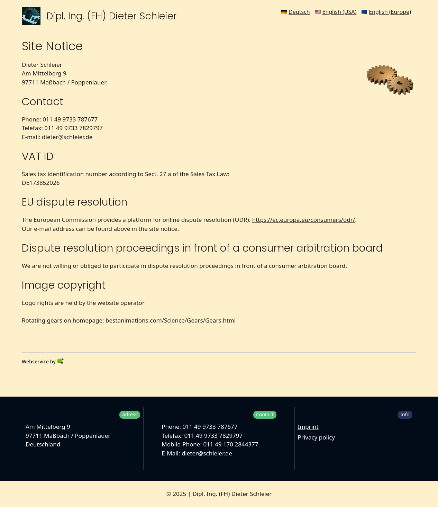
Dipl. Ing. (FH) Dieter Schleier (111, 16)
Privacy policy (316, 437)
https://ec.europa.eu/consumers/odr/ (303, 220)
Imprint (308, 427)
